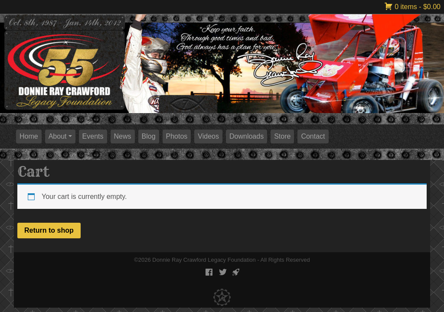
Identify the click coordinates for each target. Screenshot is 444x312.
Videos (208, 136)
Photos (177, 136)
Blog (149, 136)
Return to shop (49, 230)
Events (93, 136)
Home (29, 136)
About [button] (58, 136)
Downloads (246, 136)
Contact (313, 136)
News (122, 136)
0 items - (412, 6)
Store (282, 136)
